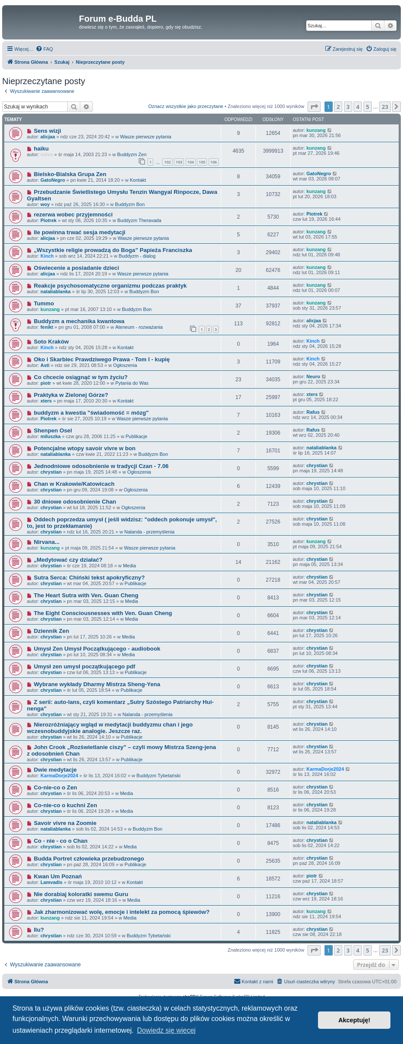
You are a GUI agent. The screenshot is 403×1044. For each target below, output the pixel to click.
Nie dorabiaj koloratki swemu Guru (81, 894)
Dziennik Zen (51, 631)
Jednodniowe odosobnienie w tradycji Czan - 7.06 (101, 466)
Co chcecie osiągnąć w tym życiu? (81, 377)
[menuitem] (44, 49)
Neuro (313, 376)
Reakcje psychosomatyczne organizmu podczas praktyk (110, 285)
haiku (41, 148)
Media (129, 565)
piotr (45, 383)
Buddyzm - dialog (137, 256)
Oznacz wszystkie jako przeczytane (185, 106)
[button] (314, 106)
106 (213, 162)
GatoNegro (52, 180)
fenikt (46, 327)
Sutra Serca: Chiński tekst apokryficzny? (89, 577)
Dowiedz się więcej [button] (166, 1030)
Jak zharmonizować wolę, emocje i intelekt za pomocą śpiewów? (122, 912)
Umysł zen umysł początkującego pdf (84, 666)
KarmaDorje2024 (59, 775)
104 (190, 162)
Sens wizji (47, 131)
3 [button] (348, 107)
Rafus (313, 412)
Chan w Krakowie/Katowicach (74, 484)
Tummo (44, 303)
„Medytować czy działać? (68, 559)
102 (167, 162)
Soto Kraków (51, 341)
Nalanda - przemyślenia (149, 531)
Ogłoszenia (125, 365)
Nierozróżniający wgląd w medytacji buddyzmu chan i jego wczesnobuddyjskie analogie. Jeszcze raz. (110, 727)
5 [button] (367, 107)
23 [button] (385, 107)
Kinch (47, 256)
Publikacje (136, 436)
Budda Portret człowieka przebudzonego (89, 858)
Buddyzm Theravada (139, 220)
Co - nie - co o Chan (61, 841)
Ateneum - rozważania (139, 327)
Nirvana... (46, 542)
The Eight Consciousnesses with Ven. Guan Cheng (103, 613)
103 (179, 162)
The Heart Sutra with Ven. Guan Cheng (86, 595)
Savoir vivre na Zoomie (65, 823)
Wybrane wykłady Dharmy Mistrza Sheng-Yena (97, 684)
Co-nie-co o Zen (55, 787)
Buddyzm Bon (129, 204)
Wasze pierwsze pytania (145, 136)
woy (44, 204)
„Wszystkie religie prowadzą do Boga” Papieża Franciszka (113, 250)
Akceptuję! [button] (354, 1020)
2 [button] (338, 107)
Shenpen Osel (53, 430)
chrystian (51, 472)
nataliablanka (55, 291)
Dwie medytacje (55, 769)
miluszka (50, 436)
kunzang (316, 130)
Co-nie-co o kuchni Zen (65, 805)
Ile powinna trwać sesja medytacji (79, 232)
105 (202, 162)
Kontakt (138, 180)
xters (46, 400)
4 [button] (357, 107)
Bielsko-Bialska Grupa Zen (70, 174)
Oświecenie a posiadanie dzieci (76, 268)
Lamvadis (51, 882)
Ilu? (39, 929)
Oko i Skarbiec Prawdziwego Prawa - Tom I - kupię (102, 359)
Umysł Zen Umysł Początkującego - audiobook (97, 648)
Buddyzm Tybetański (158, 775)
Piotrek (48, 220)
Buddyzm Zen (132, 154)
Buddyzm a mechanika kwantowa (79, 321)
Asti (44, 365)
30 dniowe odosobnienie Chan (75, 501)
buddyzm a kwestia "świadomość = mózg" (91, 412)
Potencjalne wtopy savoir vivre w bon (85, 448)
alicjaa (47, 136)
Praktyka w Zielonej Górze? (71, 395)
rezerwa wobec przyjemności (73, 214)
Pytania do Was (132, 383)
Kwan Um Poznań (58, 876)
